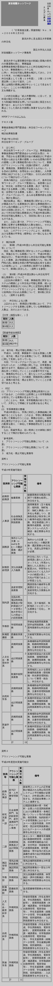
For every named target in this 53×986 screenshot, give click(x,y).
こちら (22, 116)
